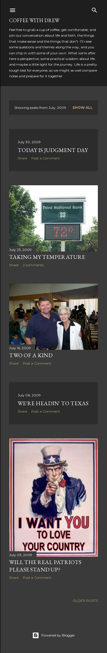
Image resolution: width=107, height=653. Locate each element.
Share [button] (22, 158)
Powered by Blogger (53, 635)
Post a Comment (45, 158)
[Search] (94, 8)
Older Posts (85, 600)
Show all (82, 107)
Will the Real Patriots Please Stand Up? (45, 565)
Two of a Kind (31, 355)
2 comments (33, 265)
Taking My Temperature (47, 257)
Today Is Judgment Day (53, 150)
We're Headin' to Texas (53, 403)
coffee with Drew (34, 20)
